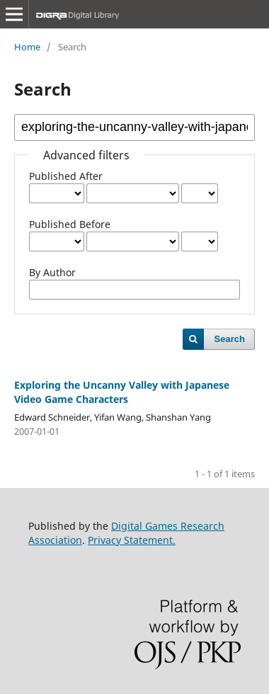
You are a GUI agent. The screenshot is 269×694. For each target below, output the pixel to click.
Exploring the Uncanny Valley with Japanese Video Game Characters (121, 392)
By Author (52, 272)
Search (229, 339)
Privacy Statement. (132, 540)
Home (27, 46)
